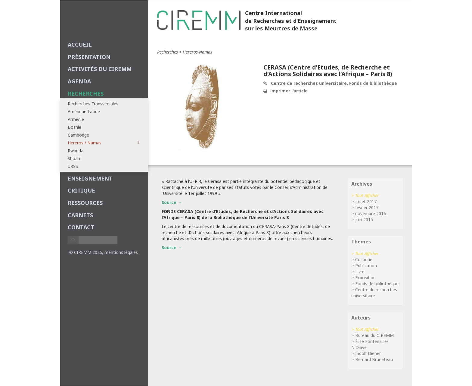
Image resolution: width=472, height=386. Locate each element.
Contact (81, 227)
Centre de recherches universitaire (374, 292)
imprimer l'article (289, 91)
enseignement (90, 178)
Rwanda (75, 150)
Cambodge (78, 135)
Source (169, 202)
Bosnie (74, 127)
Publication (366, 265)
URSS (73, 166)
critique (81, 190)
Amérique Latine (84, 111)
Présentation (89, 56)
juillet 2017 (366, 201)
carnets (80, 215)
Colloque (363, 259)
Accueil (80, 44)
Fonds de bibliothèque (377, 283)
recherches (86, 93)
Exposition (365, 277)
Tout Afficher (367, 195)
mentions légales (121, 252)
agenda (79, 81)
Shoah (74, 158)
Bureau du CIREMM (374, 335)
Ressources (85, 202)
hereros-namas (197, 52)
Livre (360, 271)
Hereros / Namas (103, 143)
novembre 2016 (370, 213)
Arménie (76, 119)
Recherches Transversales (93, 104)
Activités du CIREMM (100, 69)
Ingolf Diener (368, 353)
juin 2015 (364, 219)
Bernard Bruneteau (374, 359)
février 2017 (366, 207)
